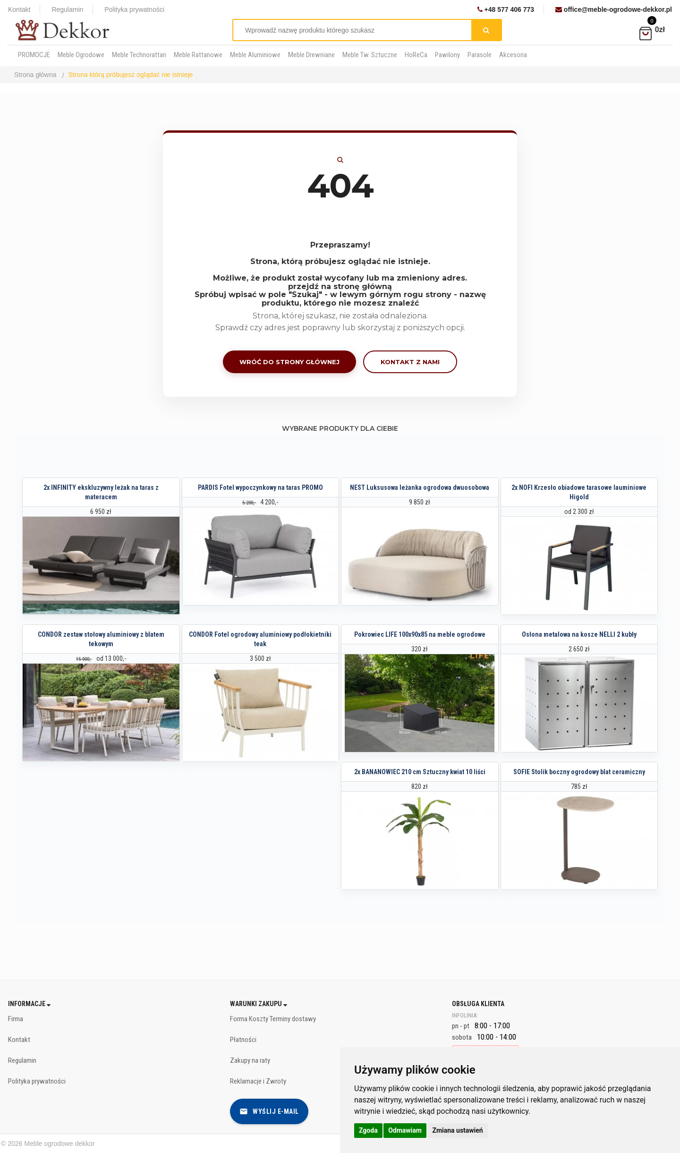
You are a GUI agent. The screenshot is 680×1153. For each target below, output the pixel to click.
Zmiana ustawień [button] (457, 1130)
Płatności (243, 1039)
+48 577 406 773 (505, 9)
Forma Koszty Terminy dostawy (273, 1019)
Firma (15, 1019)
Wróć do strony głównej (289, 362)
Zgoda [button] (368, 1130)
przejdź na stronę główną (340, 286)
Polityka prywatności (134, 9)
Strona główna (35, 74)
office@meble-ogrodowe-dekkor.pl (613, 9)
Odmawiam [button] (405, 1130)
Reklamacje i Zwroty (258, 1081)
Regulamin (67, 9)
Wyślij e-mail (269, 1111)
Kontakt (19, 9)
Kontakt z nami (410, 362)
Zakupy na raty (250, 1060)
